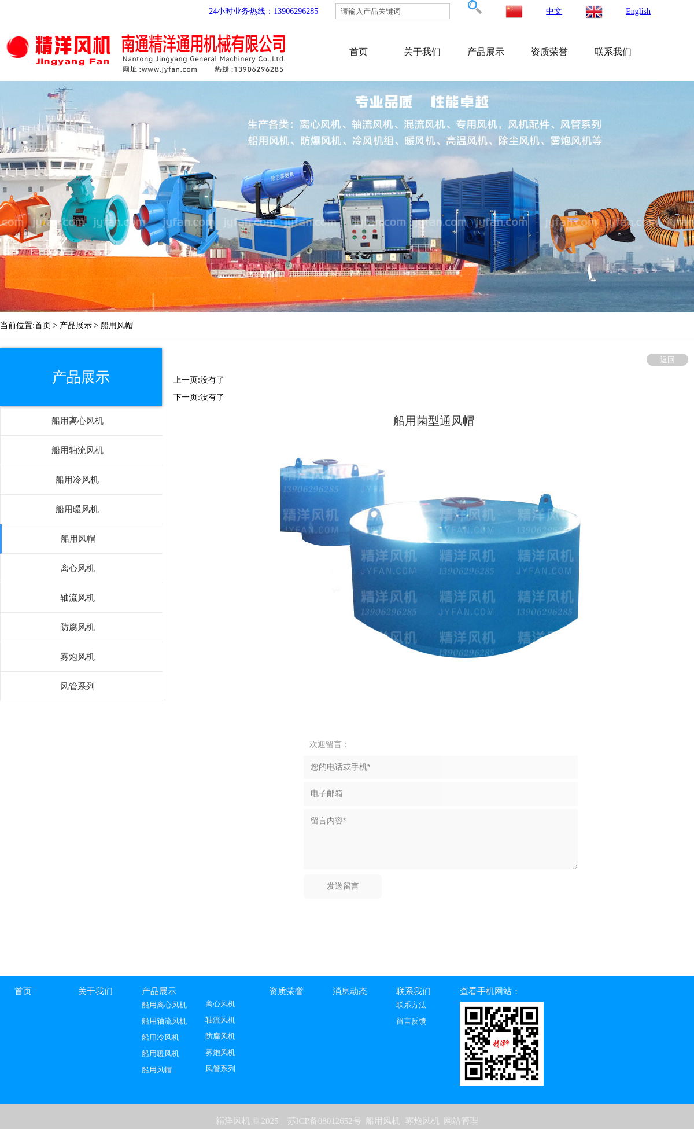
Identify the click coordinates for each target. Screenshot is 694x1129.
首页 (358, 51)
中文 (554, 11)
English (638, 11)
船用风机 (383, 1121)
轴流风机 (220, 1020)
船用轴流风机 (164, 1021)
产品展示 (485, 51)
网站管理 (461, 1121)
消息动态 (350, 991)
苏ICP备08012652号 (324, 1121)
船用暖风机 (160, 1054)
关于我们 (422, 51)
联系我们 (613, 51)
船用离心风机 (164, 1005)
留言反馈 (411, 1021)
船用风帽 (157, 1070)
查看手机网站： (490, 991)
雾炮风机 (220, 1053)
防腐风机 (220, 1036)
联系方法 (411, 1005)
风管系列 (220, 1069)
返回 (667, 359)
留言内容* (441, 839)
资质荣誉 (549, 51)
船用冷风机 (160, 1038)
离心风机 (220, 1004)
